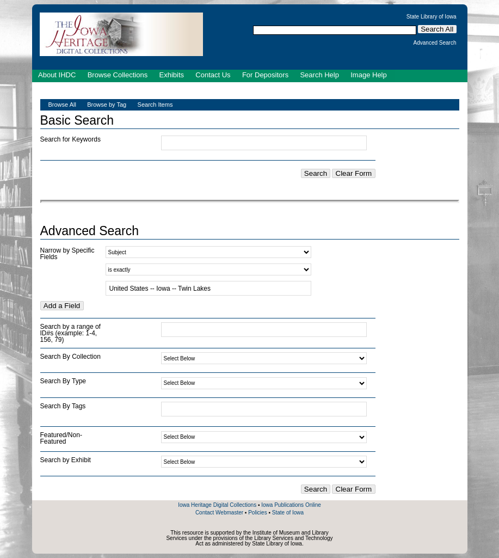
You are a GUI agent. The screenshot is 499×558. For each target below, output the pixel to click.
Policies (257, 513)
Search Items (155, 104)
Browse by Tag (106, 104)
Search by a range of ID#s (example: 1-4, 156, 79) (70, 333)
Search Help (319, 75)
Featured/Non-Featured (61, 438)
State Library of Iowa (431, 17)
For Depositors (265, 75)
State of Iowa (288, 513)
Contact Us (212, 75)
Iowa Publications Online (291, 505)
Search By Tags (63, 406)
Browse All (62, 104)
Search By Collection (70, 356)
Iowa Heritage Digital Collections (217, 505)
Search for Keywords (70, 139)
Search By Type (63, 381)
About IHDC (57, 75)
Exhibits (171, 75)
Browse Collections (118, 75)
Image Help (368, 75)
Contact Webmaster (219, 513)
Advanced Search (435, 43)
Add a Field (62, 306)
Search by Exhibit (65, 460)
